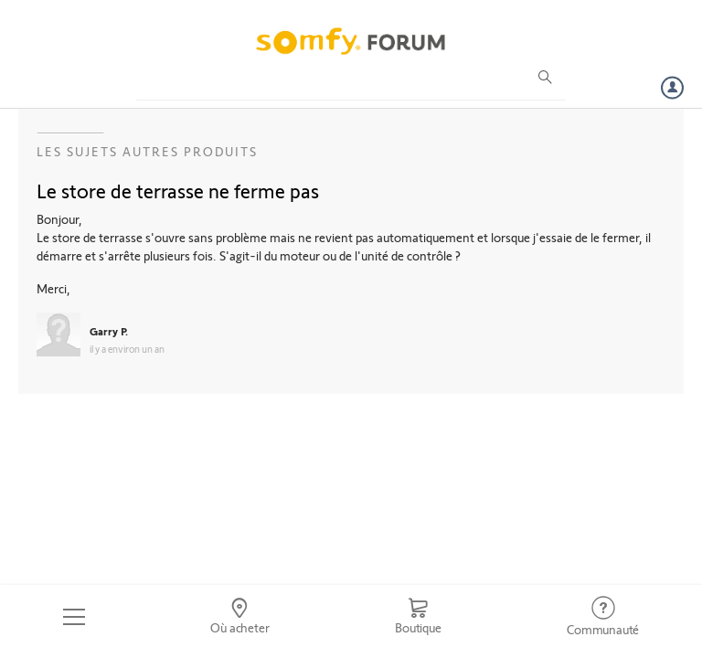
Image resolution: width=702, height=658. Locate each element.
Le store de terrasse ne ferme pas (178, 190)
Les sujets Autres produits (147, 151)
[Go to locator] (240, 617)
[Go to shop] (418, 617)
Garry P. (109, 330)
